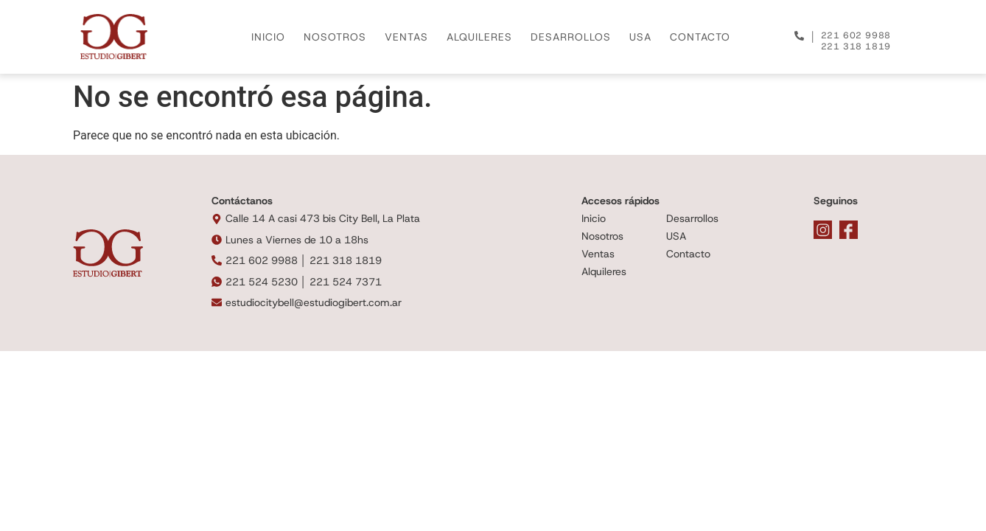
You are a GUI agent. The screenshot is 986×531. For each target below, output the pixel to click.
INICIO (268, 37)
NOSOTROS (335, 37)
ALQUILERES (479, 37)
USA (640, 37)
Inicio (593, 218)
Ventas (598, 253)
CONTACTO (700, 37)
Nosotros (602, 236)
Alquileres (603, 271)
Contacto (688, 253)
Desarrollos (692, 218)
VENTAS (406, 37)
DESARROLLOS (571, 37)
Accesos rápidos (620, 200)
